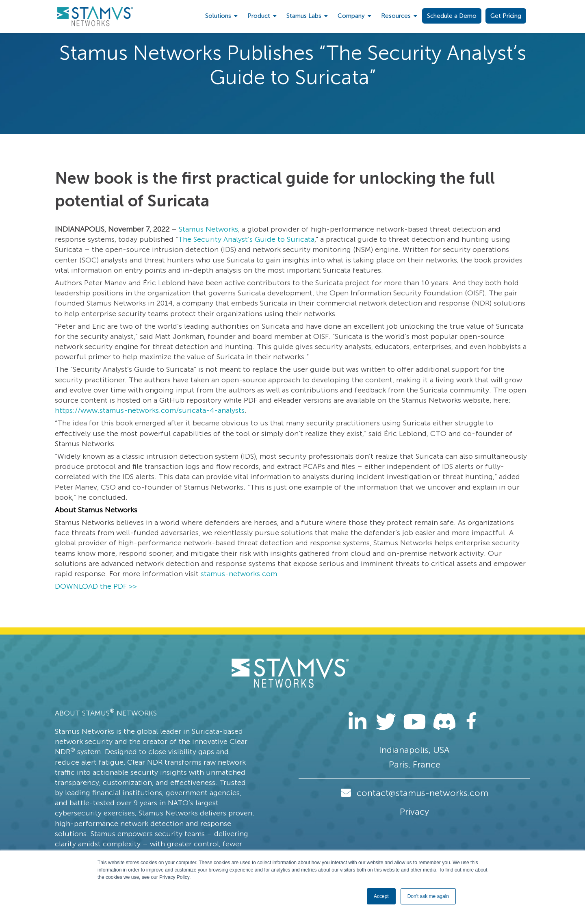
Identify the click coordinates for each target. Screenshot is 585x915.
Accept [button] (381, 896)
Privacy (414, 811)
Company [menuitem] (351, 16)
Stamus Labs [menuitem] (303, 16)
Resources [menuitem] (396, 16)
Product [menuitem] (258, 16)
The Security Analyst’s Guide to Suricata (246, 239)
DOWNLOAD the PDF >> (96, 586)
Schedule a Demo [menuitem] (452, 16)
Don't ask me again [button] (428, 896)
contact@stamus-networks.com (422, 792)
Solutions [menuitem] (218, 16)
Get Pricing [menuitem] (505, 16)
